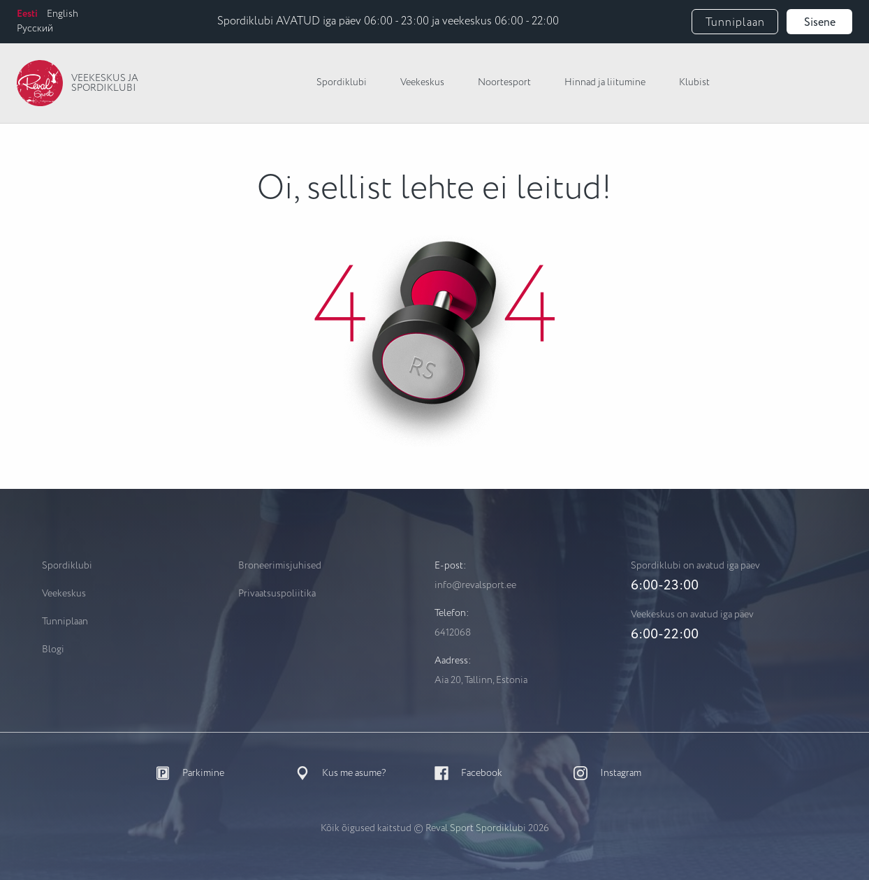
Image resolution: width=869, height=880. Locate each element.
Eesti (27, 14)
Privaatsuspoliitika (277, 594)
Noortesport (504, 82)
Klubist (694, 82)
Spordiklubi (341, 82)
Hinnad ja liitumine (604, 82)
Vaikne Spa (795, 83)
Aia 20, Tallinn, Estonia (480, 680)
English (62, 14)
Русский (35, 29)
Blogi (53, 650)
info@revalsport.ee (475, 585)
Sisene (819, 23)
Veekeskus (422, 82)
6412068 (452, 633)
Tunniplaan (735, 23)
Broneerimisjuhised (279, 566)
